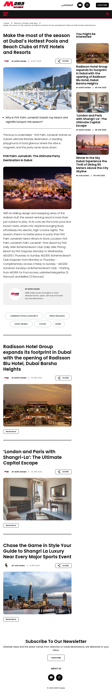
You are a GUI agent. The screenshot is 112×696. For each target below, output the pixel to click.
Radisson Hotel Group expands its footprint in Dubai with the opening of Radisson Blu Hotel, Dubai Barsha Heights (92, 75)
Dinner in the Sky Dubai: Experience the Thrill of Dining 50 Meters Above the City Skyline (92, 164)
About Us (56, 668)
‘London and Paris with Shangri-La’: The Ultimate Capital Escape (91, 121)
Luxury (42, 324)
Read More (11, 431)
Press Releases (57, 316)
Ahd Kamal (19, 565)
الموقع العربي (67, 5)
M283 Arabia (20, 61)
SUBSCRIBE (102, 5)
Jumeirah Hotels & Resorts (24, 316)
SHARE (63, 61)
